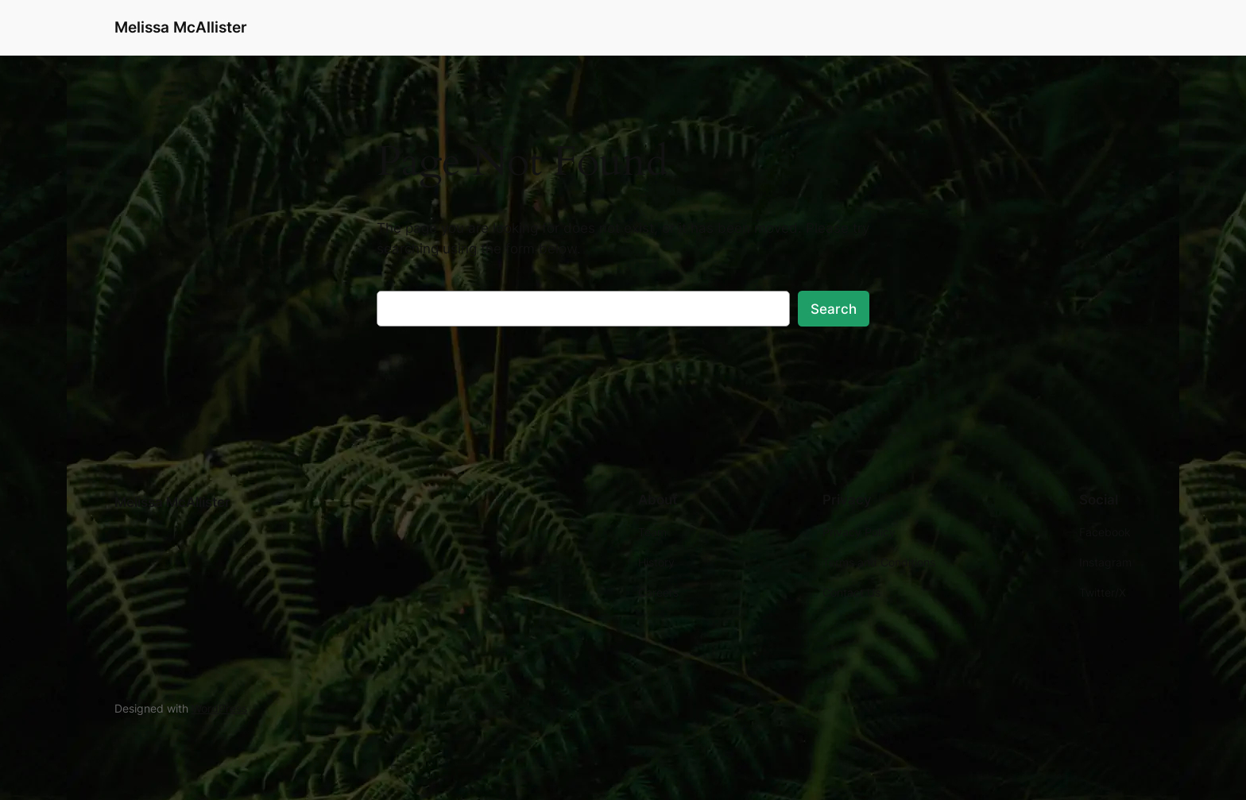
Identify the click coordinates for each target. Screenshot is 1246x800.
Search (834, 309)
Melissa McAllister (180, 27)
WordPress (219, 708)
